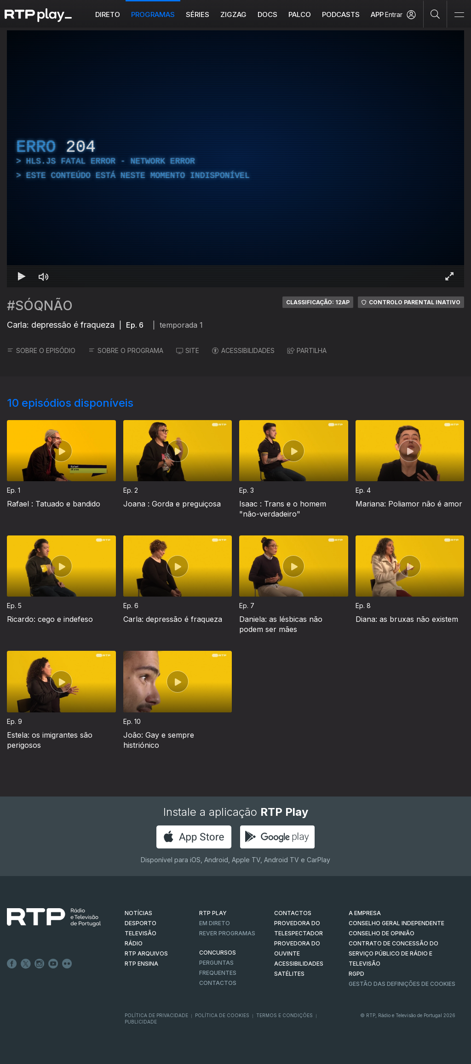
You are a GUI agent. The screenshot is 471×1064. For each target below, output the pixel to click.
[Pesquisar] (435, 14)
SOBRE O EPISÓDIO (41, 350)
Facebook (12, 964)
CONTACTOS (292, 913)
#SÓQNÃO (40, 305)
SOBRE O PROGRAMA (125, 350)
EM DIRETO (214, 923)
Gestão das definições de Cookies (402, 983)
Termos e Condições (284, 1015)
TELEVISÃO (140, 933)
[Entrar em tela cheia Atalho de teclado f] (449, 276)
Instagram (39, 964)
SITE (187, 350)
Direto (107, 14)
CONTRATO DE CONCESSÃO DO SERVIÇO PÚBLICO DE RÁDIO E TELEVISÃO (393, 953)
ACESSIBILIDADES (243, 350)
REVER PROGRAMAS (227, 933)
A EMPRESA (365, 913)
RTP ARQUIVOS (146, 953)
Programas (153, 14)
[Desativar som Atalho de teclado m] (44, 276)
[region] (235, 158)
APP (377, 14)
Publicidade (141, 1021)
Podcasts (341, 14)
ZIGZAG (233, 14)
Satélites (289, 973)
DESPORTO (140, 923)
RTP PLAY (213, 913)
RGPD (356, 973)
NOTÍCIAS (138, 913)
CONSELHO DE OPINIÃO (381, 933)
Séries (197, 14)
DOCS (267, 14)
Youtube (53, 964)
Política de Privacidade (156, 1015)
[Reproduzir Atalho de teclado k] (22, 276)
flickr (67, 964)
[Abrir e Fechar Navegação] (459, 15)
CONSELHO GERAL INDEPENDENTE (396, 923)
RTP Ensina (141, 963)
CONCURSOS (217, 952)
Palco (299, 14)
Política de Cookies (222, 1015)
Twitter (26, 964)
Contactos (217, 982)
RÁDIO (134, 943)
